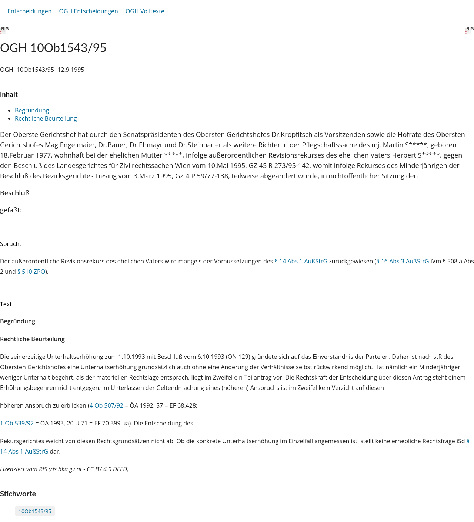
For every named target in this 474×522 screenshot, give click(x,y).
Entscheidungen (29, 11)
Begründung (32, 110)
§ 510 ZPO (31, 271)
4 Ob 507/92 (106, 405)
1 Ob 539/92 (17, 423)
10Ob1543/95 (35, 511)
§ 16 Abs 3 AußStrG (402, 261)
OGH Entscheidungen (88, 11)
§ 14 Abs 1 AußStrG (301, 261)
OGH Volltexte (145, 11)
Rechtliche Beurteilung (46, 118)
